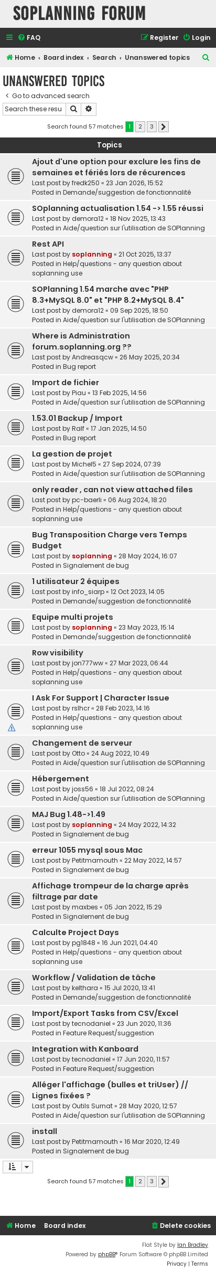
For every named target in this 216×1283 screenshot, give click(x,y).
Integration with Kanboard (85, 1049)
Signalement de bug (96, 565)
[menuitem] (28, 38)
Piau (79, 392)
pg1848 (83, 942)
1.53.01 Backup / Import (77, 418)
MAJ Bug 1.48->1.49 (68, 814)
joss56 (82, 788)
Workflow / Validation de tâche (94, 977)
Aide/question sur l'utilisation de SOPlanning (134, 228)
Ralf (78, 428)
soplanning (92, 254)
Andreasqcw (92, 357)
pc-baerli (87, 499)
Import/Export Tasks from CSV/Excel (105, 1013)
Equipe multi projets (72, 617)
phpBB (106, 1254)
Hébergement (60, 778)
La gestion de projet (72, 454)
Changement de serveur (82, 743)
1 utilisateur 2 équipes (76, 581)
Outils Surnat (92, 1105)
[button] (163, 127)
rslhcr (81, 708)
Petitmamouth (95, 860)
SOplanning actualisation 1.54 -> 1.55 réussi (117, 208)
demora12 (88, 218)
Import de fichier (65, 382)
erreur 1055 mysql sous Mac (87, 850)
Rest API (48, 244)
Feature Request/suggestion (108, 1032)
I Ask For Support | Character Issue (100, 698)
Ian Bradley (192, 1245)
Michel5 (84, 464)
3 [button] (152, 126)
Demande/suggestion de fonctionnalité (127, 192)
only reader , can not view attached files (112, 489)
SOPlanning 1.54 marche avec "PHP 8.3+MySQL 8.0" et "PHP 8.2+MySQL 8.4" (108, 294)
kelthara (85, 987)
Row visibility (57, 653)
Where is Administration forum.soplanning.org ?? (82, 341)
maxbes (85, 907)
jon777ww (87, 663)
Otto (78, 753)
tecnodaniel (91, 1023)
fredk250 (86, 182)
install (44, 1131)
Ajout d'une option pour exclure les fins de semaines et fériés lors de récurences (116, 167)
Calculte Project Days (75, 932)
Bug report (79, 366)
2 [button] (140, 126)
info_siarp (88, 591)
